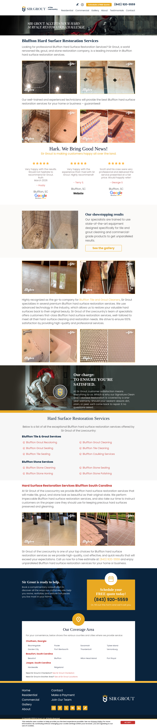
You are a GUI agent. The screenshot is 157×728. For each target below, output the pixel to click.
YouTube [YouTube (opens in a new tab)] (72, 708)
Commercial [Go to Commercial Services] (82, 10)
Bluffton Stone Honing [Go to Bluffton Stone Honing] (39, 473)
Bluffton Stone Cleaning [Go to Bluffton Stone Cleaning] (40, 467)
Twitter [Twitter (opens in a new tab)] (66, 708)
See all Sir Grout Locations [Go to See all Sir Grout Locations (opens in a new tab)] (66, 676)
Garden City (33, 649)
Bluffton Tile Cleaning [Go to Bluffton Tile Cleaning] (96, 448)
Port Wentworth (61, 649)
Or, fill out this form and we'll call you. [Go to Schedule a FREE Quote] (111, 604)
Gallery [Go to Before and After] (95, 10)
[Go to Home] (40, 9)
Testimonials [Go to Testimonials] (117, 10)
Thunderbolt (86, 649)
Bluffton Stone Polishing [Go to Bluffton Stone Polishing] (97, 473)
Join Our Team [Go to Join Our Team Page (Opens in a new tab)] (61, 700)
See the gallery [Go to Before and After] (104, 248)
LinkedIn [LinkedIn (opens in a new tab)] (79, 708)
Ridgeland (58, 667)
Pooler (57, 645)
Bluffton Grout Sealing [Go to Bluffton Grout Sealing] (39, 448)
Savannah (85, 645)
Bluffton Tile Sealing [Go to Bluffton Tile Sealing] (38, 454)
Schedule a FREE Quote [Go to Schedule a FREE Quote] (99, 4)
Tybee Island (112, 645)
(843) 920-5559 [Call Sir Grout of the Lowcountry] (124, 4)
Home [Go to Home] (26, 690)
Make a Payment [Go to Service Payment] (63, 695)
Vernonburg (112, 649)
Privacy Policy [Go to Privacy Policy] (97, 721)
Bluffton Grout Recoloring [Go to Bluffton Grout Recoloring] (41, 442)
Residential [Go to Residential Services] (67, 10)
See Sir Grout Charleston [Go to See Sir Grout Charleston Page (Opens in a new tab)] (63, 673)
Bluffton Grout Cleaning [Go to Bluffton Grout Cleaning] (97, 442)
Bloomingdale (34, 645)
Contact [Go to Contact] (130, 10)
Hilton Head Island (89, 658)
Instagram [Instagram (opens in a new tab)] (53, 708)
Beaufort (32, 658)
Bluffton (57, 658)
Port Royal (111, 658)
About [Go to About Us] (104, 10)
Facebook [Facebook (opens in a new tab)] (60, 708)
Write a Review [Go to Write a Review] (77, 4)
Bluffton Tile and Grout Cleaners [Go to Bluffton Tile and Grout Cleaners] (99, 300)
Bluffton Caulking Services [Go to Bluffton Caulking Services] (99, 454)
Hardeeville (33, 667)
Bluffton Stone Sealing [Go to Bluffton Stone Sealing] (96, 467)
